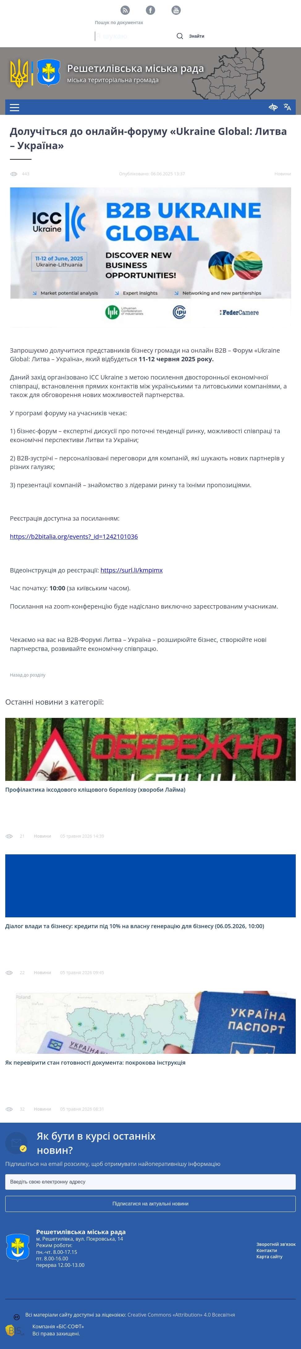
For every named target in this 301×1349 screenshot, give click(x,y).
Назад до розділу (27, 675)
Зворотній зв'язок (276, 1244)
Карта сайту (269, 1256)
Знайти (196, 36)
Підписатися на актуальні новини (150, 1203)
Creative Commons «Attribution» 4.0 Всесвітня (181, 1314)
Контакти (266, 1250)
